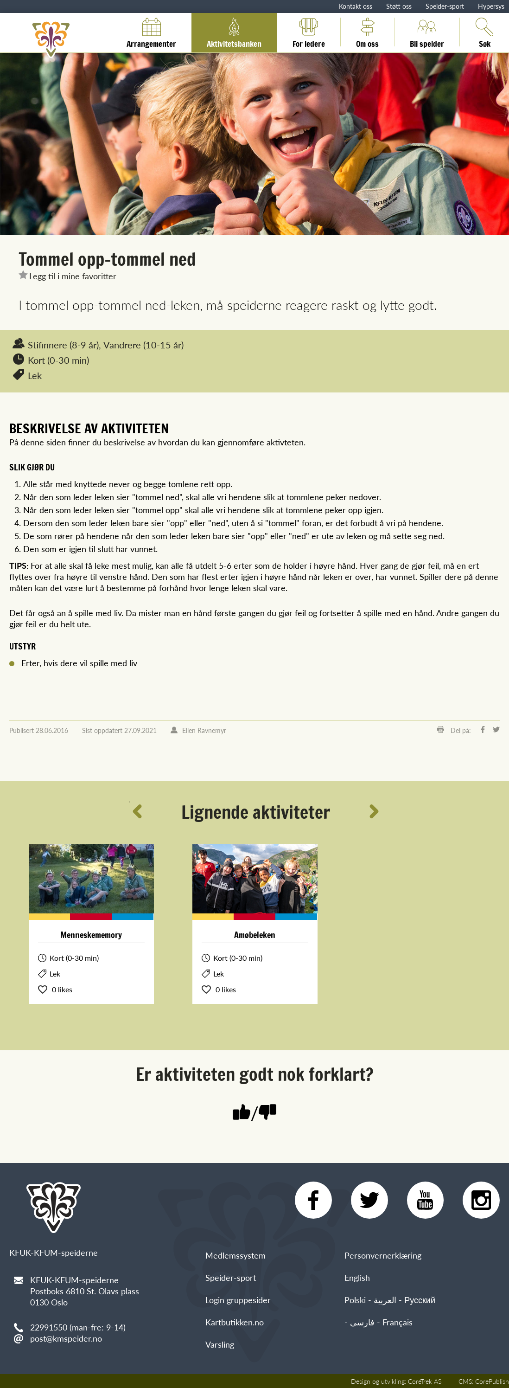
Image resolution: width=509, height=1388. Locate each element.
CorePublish (492, 1381)
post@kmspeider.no (66, 1338)
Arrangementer (151, 32)
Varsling (219, 1344)
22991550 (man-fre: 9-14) (78, 1327)
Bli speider (427, 32)
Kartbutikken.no (234, 1322)
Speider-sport (445, 6)
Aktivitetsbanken (234, 32)
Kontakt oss (355, 6)
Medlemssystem (235, 1255)
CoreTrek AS (424, 1381)
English (357, 1277)
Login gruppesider (238, 1299)
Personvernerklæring (382, 1255)
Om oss (367, 32)
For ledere (309, 32)
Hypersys (491, 6)
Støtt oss (399, 6)
